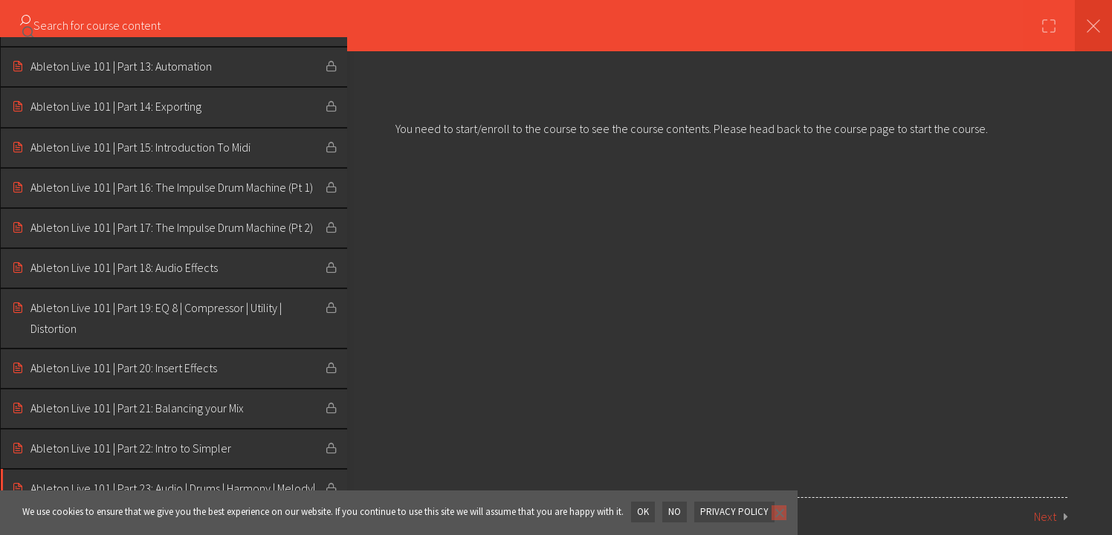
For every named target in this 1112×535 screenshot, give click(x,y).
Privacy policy (734, 511)
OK (643, 511)
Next (1045, 516)
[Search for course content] (28, 26)
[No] (778, 512)
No (674, 511)
